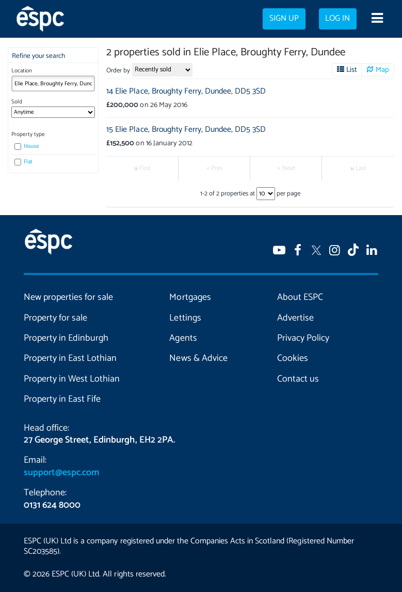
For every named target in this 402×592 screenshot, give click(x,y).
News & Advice (198, 358)
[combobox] (53, 83)
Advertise (295, 318)
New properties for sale (68, 297)
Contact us (298, 379)
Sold (16, 102)
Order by (118, 70)
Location (21, 70)
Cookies (292, 358)
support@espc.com (61, 472)
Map (382, 70)
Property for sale (55, 318)
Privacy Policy (303, 338)
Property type (28, 134)
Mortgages (190, 297)
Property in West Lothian (72, 379)
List (351, 70)
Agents (183, 338)
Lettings (185, 318)
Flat (23, 161)
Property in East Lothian (70, 358)
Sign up (284, 18)
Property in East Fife (62, 399)
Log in (337, 18)
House (27, 146)
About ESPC (300, 297)
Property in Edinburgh (66, 338)
